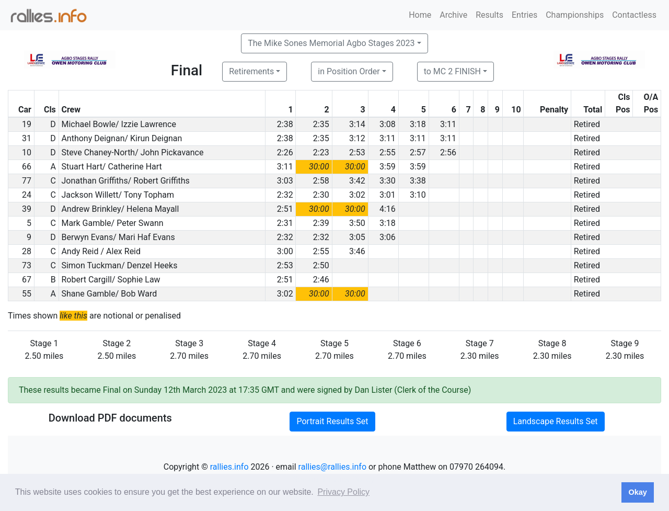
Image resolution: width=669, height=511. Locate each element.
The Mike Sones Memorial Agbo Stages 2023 (331, 43)
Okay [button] (637, 492)
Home (420, 15)
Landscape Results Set (555, 421)
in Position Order (348, 71)
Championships (575, 15)
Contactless (634, 15)
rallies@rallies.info (332, 467)
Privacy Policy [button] (343, 491)
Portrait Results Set (332, 421)
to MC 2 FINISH (452, 71)
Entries (524, 15)
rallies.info (229, 467)
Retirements (251, 71)
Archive (453, 15)
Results (489, 15)
